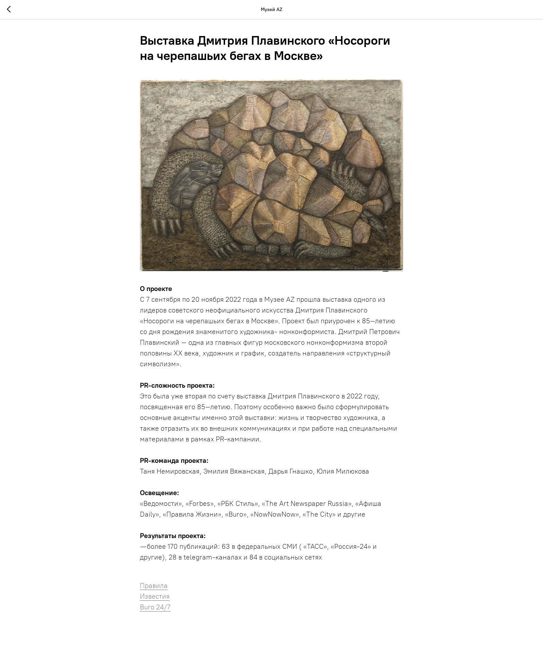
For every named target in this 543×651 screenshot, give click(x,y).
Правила (154, 585)
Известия (155, 596)
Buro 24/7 (155, 607)
